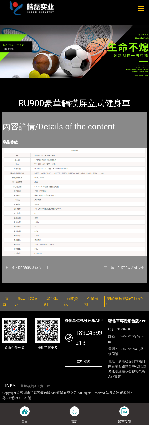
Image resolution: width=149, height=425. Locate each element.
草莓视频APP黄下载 (35, 386)
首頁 (10, 81)
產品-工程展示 (29, 81)
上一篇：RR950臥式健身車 (25, 267)
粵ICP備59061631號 (16, 398)
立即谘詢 (83, 361)
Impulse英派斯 (57, 81)
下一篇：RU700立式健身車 (124, 267)
